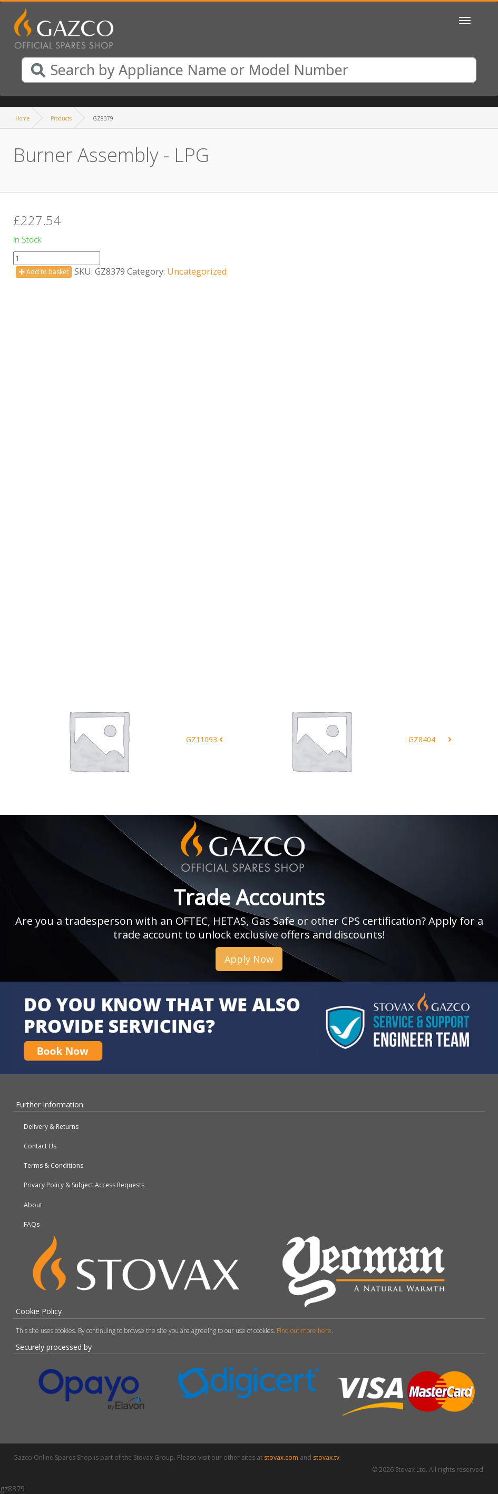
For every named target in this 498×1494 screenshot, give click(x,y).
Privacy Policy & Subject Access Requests (84, 1184)
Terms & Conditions (53, 1165)
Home (22, 118)
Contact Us (40, 1146)
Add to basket (44, 271)
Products (61, 118)
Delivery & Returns (51, 1126)
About (33, 1204)
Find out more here (304, 1330)
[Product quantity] (56, 258)
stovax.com (281, 1457)
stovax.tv (326, 1457)
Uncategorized (197, 271)
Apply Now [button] (249, 959)
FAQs (32, 1224)
